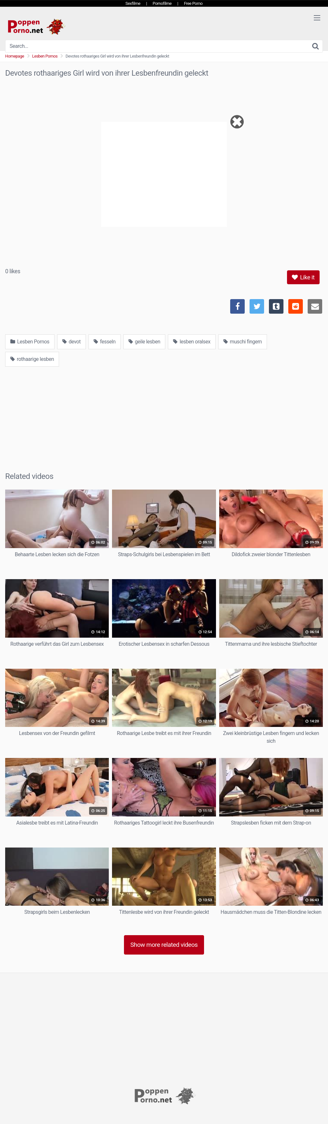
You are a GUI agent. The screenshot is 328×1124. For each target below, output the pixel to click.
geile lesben (144, 342)
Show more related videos (164, 944)
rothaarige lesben (32, 359)
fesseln (105, 342)
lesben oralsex (191, 342)
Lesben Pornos (45, 56)
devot (71, 342)
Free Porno (193, 3)
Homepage (14, 56)
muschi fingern (242, 342)
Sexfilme (133, 3)
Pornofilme (162, 3)
